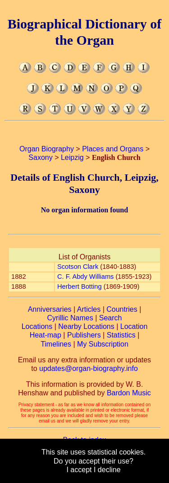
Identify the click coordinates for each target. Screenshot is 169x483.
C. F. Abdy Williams (85, 276)
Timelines (56, 344)
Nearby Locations (86, 326)
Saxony (40, 157)
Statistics (121, 335)
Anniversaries (50, 309)
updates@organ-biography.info (88, 368)
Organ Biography (46, 149)
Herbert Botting (79, 286)
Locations (37, 326)
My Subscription (102, 344)
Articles (88, 309)
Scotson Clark (77, 266)
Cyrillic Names (70, 318)
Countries (121, 309)
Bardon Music (129, 393)
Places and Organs (112, 149)
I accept (78, 470)
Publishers (84, 335)
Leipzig (72, 157)
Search (110, 318)
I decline (107, 470)
